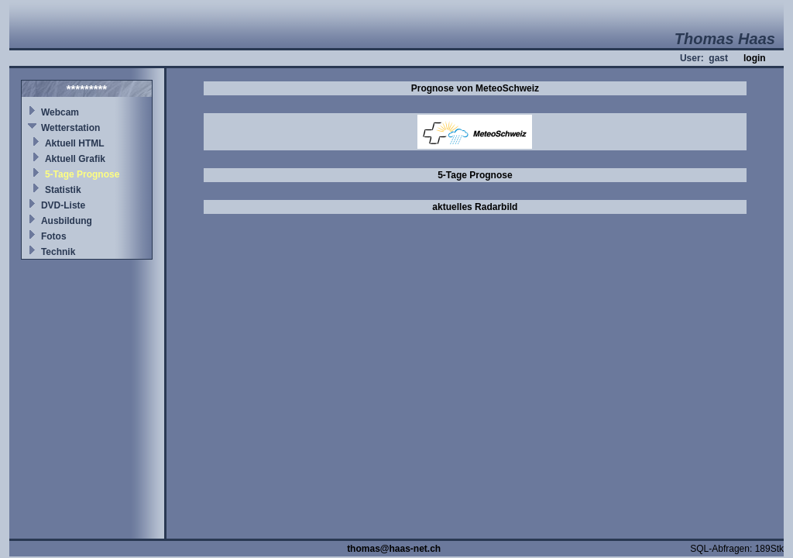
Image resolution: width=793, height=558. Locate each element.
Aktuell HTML (75, 143)
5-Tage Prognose (82, 174)
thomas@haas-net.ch (394, 548)
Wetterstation (70, 127)
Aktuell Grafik (75, 158)
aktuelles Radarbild (474, 207)
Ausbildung (66, 220)
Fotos (54, 236)
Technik (58, 251)
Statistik (63, 189)
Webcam (60, 112)
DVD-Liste (63, 205)
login (754, 58)
